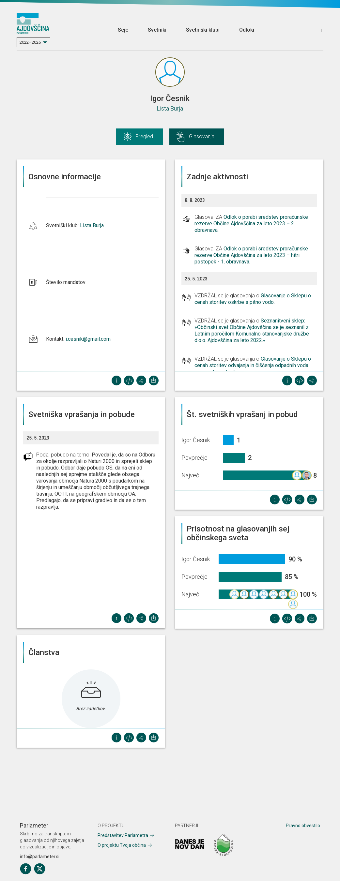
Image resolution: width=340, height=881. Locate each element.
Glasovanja (201, 136)
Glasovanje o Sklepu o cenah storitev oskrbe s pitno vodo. (252, 298)
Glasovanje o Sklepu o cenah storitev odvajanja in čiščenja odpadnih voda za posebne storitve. (252, 365)
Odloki (246, 30)
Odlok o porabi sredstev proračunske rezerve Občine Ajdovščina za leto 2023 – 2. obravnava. (251, 223)
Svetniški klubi (203, 30)
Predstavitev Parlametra (123, 835)
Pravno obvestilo (303, 825)
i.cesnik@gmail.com (88, 339)
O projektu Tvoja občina (122, 845)
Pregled (144, 136)
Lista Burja (170, 108)
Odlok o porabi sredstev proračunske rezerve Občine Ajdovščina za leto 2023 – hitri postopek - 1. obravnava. (251, 255)
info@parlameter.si (39, 856)
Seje (123, 30)
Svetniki (157, 30)
